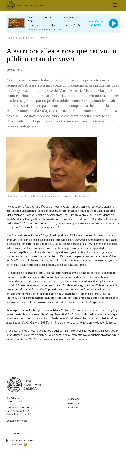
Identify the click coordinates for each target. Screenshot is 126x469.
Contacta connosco (17, 420)
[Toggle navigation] (115, 5)
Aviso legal (74, 402)
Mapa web (73, 398)
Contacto (73, 407)
